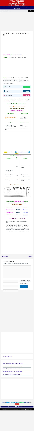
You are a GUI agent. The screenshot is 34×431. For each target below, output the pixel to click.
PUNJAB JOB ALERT (17, 1)
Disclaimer (10, 406)
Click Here (25, 209)
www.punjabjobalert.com (17, 3)
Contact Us (20, 406)
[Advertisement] (16, 22)
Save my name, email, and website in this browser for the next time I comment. (25, 282)
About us (24, 406)
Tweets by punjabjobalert (7, 356)
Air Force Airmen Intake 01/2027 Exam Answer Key (12, 374)
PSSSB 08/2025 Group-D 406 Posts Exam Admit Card (13, 363)
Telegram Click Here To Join (22, 151)
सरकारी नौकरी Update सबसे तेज (17, 5)
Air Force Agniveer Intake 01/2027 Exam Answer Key (12, 371)
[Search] (31, 11)
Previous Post (4, 256)
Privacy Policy (15, 406)
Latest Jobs (9, 7)
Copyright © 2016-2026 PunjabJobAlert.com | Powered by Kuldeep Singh (17, 409)
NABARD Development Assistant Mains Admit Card (12, 366)
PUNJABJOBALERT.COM (19, 201)
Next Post (30, 256)
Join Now (20, 54)
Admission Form (17, 8)
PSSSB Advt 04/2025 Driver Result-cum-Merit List (12, 368)
